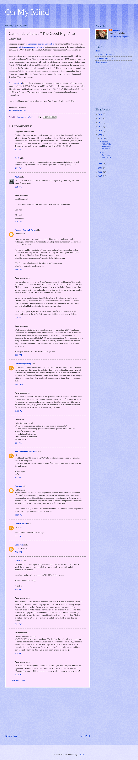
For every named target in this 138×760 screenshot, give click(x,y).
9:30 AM (18, 355)
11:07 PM (18, 222)
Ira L (17, 158)
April (103, 138)
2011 (100, 127)
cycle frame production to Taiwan (30, 47)
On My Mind (27, 12)
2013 (100, 118)
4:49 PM (18, 589)
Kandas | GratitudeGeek (25, 230)
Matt (17, 177)
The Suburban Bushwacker (26, 452)
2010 (100, 131)
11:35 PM (18, 411)
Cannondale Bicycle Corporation (41, 44)
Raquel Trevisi (21, 524)
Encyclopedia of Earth (104, 58)
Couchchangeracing (23, 364)
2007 (100, 168)
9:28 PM (18, 318)
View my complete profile (119, 37)
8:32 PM (18, 536)
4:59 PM (18, 168)
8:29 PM (18, 187)
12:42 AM (19, 384)
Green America (101, 62)
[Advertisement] (47, 710)
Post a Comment (18, 680)
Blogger (81, 754)
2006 (100, 172)
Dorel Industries (15, 83)
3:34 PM (18, 653)
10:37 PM (19, 515)
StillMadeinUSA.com (17, 110)
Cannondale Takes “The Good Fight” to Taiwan (106, 145)
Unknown (19, 545)
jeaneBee (18, 561)
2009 (100, 135)
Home (48, 736)
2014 (100, 114)
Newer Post (11, 736)
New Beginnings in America (105, 155)
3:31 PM (18, 624)
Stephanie (116, 30)
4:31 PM (18, 150)
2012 (100, 122)
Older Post (84, 736)
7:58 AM (18, 552)
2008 (100, 164)
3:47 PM (18, 478)
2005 (100, 176)
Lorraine (18, 486)
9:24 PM (18, 443)
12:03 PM (19, 270)
